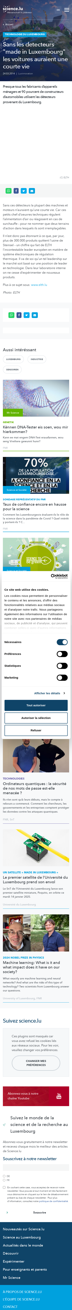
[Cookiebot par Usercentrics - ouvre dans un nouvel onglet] (51, 576)
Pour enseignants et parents (25, 1208)
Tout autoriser (36, 705)
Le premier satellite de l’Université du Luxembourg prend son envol (35, 818)
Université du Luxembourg (19, 843)
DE (58, 9)
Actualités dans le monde (23, 1184)
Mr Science (11, 1216)
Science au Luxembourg (22, 1176)
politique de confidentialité (53, 1139)
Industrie (37, 297)
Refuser (36, 730)
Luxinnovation (25, 73)
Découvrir (11, 1192)
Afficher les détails (47, 693)
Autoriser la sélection (36, 717)
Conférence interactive (20, 519)
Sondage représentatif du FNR (24, 438)
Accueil (8, 24)
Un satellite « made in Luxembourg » (30, 811)
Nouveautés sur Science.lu (23, 1168)
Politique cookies (18, 1268)
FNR (5, 386)
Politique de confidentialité (27, 1260)
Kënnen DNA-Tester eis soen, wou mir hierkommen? (35, 368)
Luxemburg (13, 297)
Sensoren (12, 308)
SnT (12, 758)
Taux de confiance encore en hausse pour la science (34, 445)
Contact (10, 1245)
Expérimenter (13, 1200)
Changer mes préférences (36, 1002)
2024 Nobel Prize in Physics (23, 896)
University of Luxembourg (19, 937)
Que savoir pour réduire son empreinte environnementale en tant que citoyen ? (35, 529)
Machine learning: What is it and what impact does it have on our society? (31, 906)
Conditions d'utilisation (23, 1253)
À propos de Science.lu (22, 1231)
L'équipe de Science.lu (21, 1238)
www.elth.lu (39, 223)
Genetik (8, 361)
